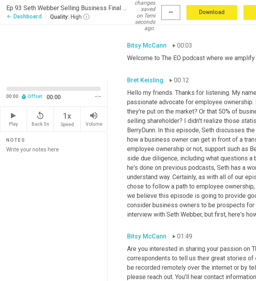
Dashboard (24, 16)
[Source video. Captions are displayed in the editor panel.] (53, 52)
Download (212, 12)
